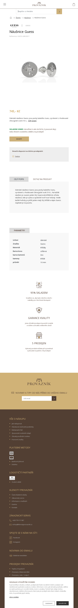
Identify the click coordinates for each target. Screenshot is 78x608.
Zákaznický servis (18, 498)
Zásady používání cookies (21, 436)
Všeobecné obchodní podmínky (23, 427)
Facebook (14, 538)
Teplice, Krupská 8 (18, 569)
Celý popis (32, 121)
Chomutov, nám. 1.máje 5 (20, 575)
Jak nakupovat (17, 424)
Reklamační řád (17, 430)
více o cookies (14, 597)
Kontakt (14, 507)
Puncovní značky (17, 439)
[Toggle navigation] (5, 4)
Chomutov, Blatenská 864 (20, 572)
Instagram (14, 542)
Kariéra (14, 504)
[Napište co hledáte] (36, 11)
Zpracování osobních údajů (21, 433)
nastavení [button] (48, 603)
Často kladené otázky (19, 495)
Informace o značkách (19, 501)
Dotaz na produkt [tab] (42, 179)
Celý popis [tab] (19, 179)
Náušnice (27, 18)
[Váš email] (37, 398)
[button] (59, 12)
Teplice (17, 156)
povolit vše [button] (62, 603)
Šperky (18, 18)
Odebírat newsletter (20, 555)
